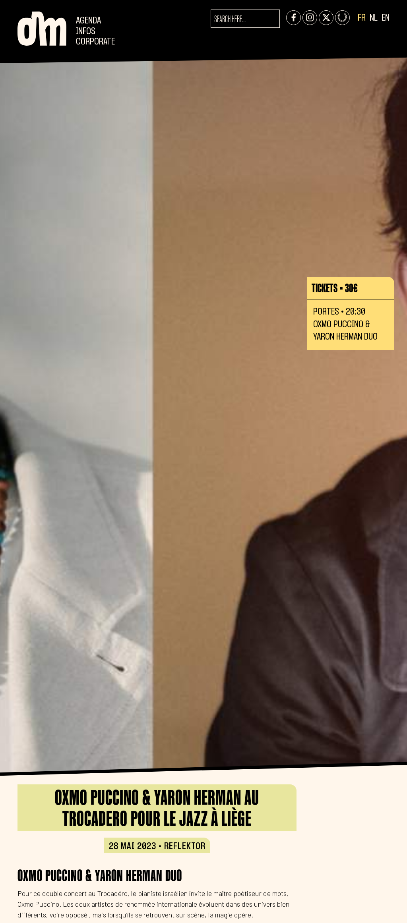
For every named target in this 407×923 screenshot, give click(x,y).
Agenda (88, 21)
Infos (85, 32)
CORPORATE (95, 42)
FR (362, 18)
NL (374, 18)
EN (386, 18)
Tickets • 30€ (335, 288)
